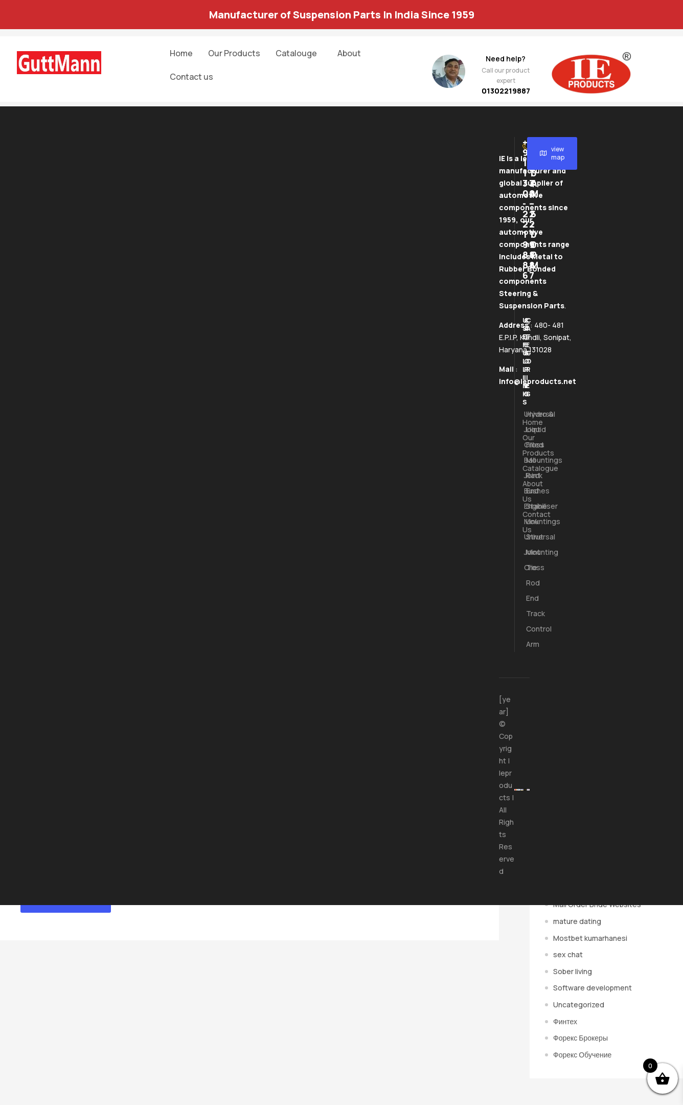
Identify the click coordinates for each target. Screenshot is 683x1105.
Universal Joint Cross (525, 429)
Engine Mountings (525, 513)
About (349, 53)
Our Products (234, 53)
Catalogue (523, 468)
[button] (299, 53)
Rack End (527, 482)
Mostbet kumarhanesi (590, 938)
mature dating (577, 921)
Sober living (572, 971)
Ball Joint (525, 467)
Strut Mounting (527, 544)
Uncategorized (578, 1004)
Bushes (525, 490)
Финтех (565, 1021)
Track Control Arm (527, 628)
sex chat (568, 954)
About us (523, 491)
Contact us (191, 76)
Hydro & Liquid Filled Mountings (527, 437)
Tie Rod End (527, 582)
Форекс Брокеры (580, 1038)
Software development (592, 988)
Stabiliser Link (527, 513)
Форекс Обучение (582, 1054)
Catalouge (296, 53)
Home (181, 53)
